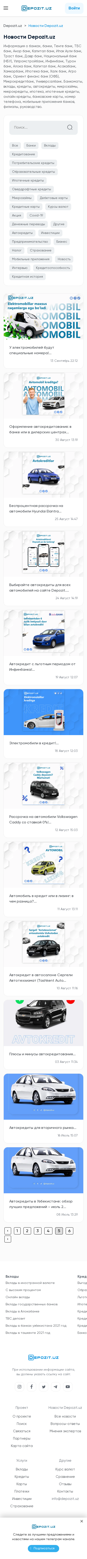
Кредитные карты (26, 206)
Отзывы (65, 1484)
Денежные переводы (28, 224)
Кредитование (23, 154)
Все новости (65, 1416)
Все (15, 145)
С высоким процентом (23, 1290)
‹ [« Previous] (7, 1231)
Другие (58, 224)
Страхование (41, 250)
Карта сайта (22, 1446)
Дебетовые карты (54, 198)
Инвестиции (50, 233)
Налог (17, 250)
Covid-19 (36, 215)
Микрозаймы (22, 198)
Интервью (20, 268)
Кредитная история (27, 276)
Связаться (21, 1431)
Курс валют (65, 1469)
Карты (21, 1484)
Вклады (50, 145)
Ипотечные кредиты (28, 180)
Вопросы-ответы (65, 1424)
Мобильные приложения (30, 259)
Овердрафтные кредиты (31, 189)
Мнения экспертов (65, 1431)
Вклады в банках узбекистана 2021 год (36, 1325)
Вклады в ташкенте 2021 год (28, 1333)
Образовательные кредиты (33, 171)
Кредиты (22, 1476)
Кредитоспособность (53, 268)
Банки (31, 145)
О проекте (22, 1416)
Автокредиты (22, 233)
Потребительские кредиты (33, 163)
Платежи (21, 1491)
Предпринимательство (30, 241)
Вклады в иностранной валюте (30, 1283)
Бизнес (61, 241)
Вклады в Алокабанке (22, 1311)
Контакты (65, 1491)
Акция (16, 215)
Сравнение (65, 1476)
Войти (74, 8)
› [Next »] (7, 1239)
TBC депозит (15, 1318)
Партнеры (21, 1438)
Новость (64, 259)
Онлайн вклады (18, 1297)
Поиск (22, 1424)
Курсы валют (58, 206)
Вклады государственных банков (32, 1304)
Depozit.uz (12, 26)
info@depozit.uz (65, 1499)
